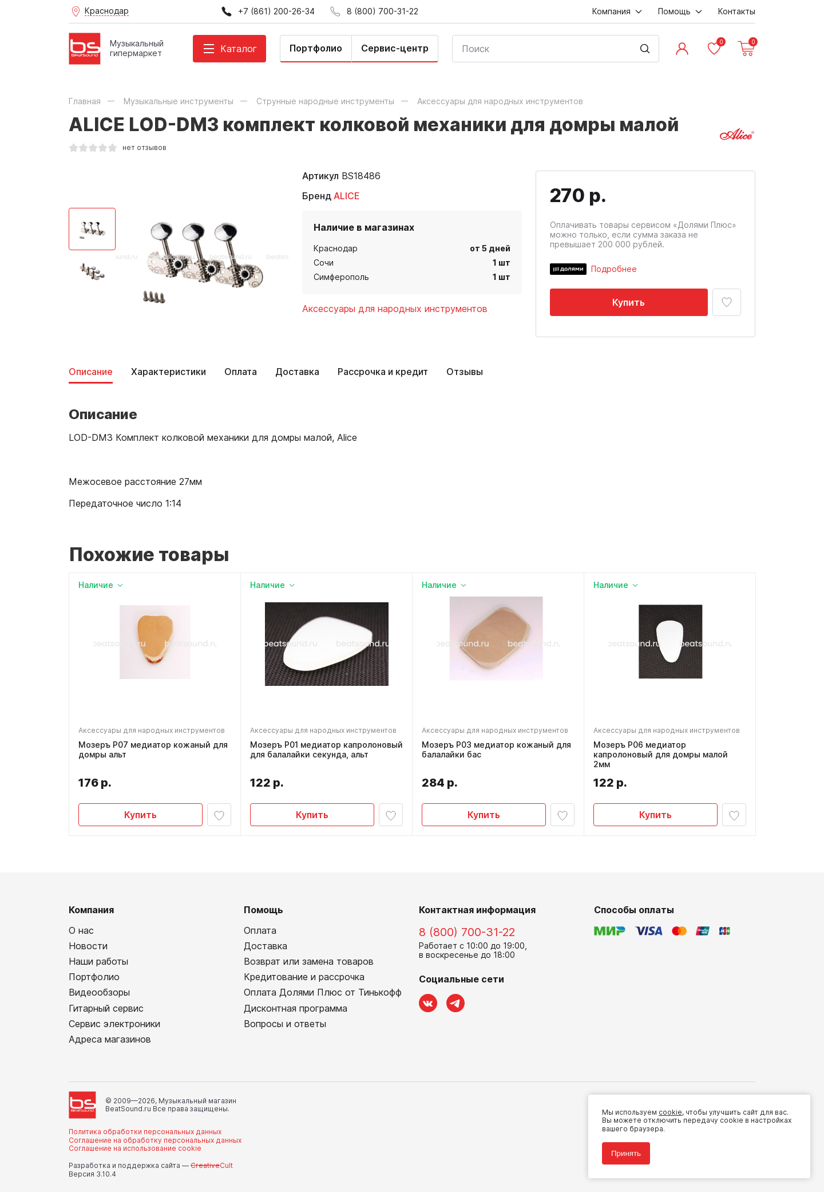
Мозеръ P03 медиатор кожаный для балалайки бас (496, 749)
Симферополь (341, 277)
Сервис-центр (395, 48)
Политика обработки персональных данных (145, 1131)
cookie (670, 1112)
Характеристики (168, 371)
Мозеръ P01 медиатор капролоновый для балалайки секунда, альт (326, 749)
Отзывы (464, 371)
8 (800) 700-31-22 (467, 932)
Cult (212, 1165)
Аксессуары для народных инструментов (395, 308)
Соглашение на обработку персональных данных (155, 1140)
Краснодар (336, 248)
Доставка (297, 371)
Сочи (324, 262)
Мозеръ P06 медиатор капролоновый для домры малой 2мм (660, 754)
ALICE (347, 196)
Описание (91, 371)
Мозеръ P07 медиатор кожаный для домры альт (153, 749)
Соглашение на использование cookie (135, 1148)
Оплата (240, 371)
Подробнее (614, 269)
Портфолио (316, 48)
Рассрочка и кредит (383, 371)
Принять (626, 1153)
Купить (628, 302)
